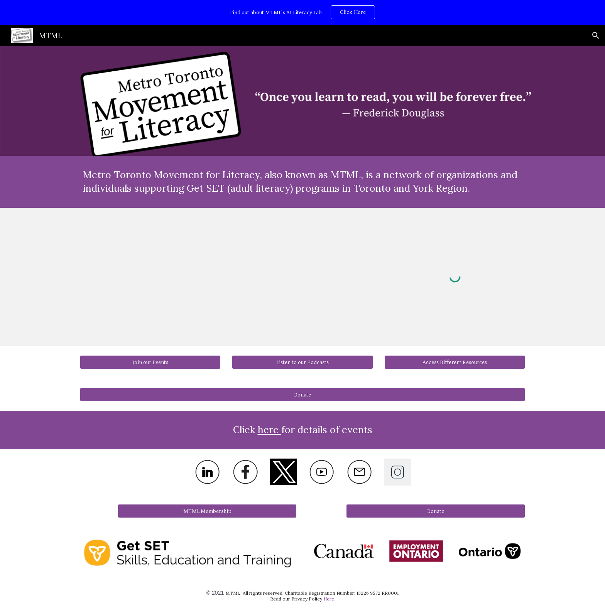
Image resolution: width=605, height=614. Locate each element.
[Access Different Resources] (455, 362)
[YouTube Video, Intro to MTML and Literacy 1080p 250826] (150, 270)
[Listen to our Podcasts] (302, 362)
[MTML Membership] (207, 511)
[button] (595, 35)
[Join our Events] (150, 362)
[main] (302, 182)
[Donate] (302, 394)
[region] (302, 12)
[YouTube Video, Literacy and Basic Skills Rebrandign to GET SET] (302, 270)
